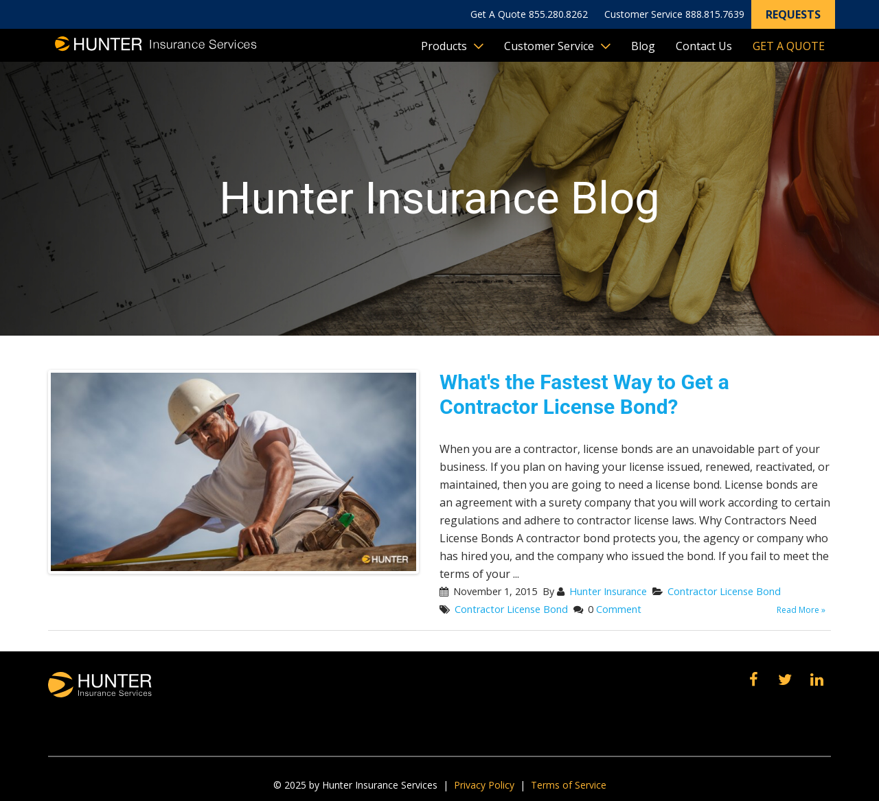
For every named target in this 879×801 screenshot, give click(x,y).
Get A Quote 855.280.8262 (529, 14)
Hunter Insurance (608, 591)
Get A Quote (789, 46)
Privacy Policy (484, 784)
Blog (643, 46)
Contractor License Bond (724, 591)
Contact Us (704, 46)
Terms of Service (568, 784)
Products (444, 46)
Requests (793, 14)
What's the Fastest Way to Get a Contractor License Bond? (584, 394)
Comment (618, 609)
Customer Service (549, 46)
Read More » (801, 610)
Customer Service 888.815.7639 (674, 14)
